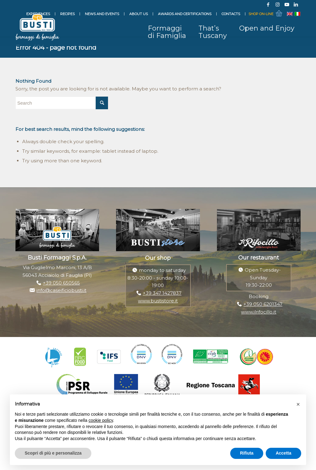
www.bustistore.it (158, 301)
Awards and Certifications (184, 14)
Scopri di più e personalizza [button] (53, 453)
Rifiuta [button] (247, 453)
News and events (102, 14)
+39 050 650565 (61, 283)
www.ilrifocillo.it (258, 312)
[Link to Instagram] (277, 4)
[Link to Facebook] (268, 4)
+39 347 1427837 (162, 293)
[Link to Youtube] (286, 4)
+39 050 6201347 (262, 304)
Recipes (67, 14)
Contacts (231, 14)
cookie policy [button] (101, 420)
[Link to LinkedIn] (296, 4)
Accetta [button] (283, 453)
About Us (138, 14)
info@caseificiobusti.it (61, 290)
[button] (298, 404)
